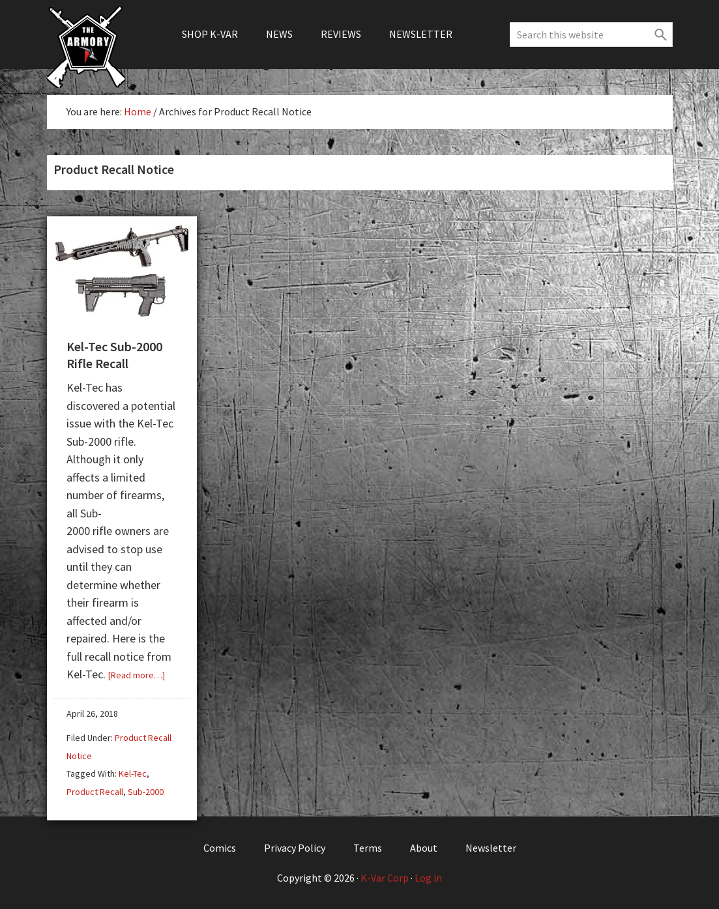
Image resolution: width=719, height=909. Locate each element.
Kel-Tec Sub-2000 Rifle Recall (114, 354)
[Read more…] (136, 675)
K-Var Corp (384, 877)
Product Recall (94, 792)
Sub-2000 (146, 792)
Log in (428, 877)
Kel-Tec (133, 773)
